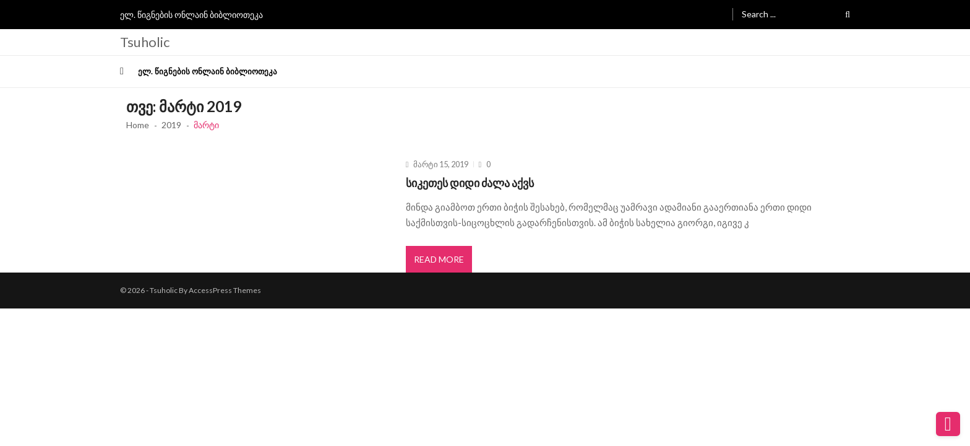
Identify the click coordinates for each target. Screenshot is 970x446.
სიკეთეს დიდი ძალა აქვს (470, 183)
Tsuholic (145, 42)
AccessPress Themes (225, 290)
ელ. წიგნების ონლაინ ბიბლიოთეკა (191, 14)
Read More (439, 259)
